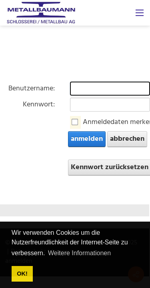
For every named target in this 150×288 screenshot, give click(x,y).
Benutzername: (31, 89)
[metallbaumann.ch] (41, 13)
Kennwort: (39, 105)
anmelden (87, 139)
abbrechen (127, 139)
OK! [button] (22, 273)
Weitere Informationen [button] (79, 253)
